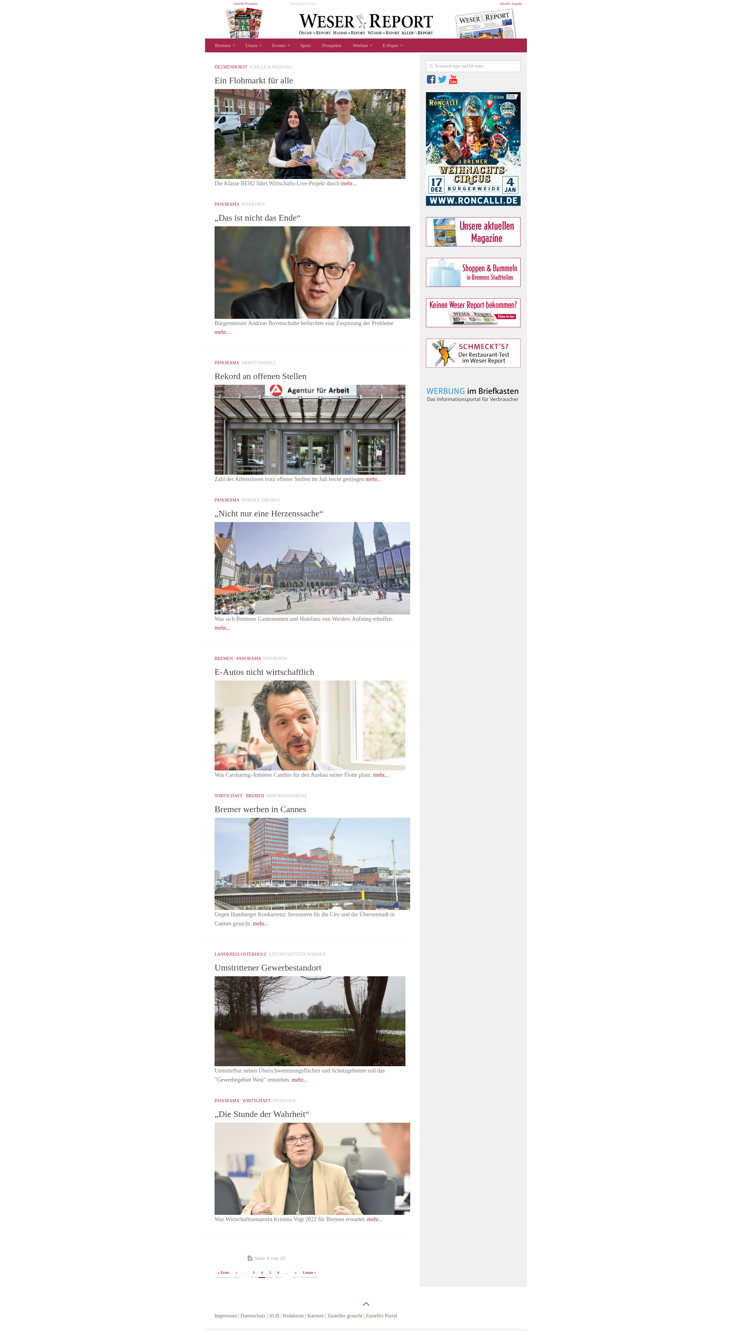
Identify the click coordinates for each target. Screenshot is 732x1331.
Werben (352, 46)
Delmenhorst (231, 69)
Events (276, 46)
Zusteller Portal (381, 1317)
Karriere (315, 1317)
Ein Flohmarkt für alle (259, 81)
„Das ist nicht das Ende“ (264, 219)
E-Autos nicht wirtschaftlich (272, 673)
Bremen (222, 46)
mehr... (349, 185)
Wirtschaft (228, 797)
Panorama (227, 206)
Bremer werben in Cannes (267, 810)
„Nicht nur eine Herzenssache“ (277, 514)
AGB (274, 1317)
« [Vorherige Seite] (236, 1274)
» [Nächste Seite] (296, 1274)
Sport (301, 46)
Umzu (250, 46)
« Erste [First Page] (223, 1274)
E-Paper (381, 46)
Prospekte (326, 46)
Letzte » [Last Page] (309, 1274)
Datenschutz (252, 1317)
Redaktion (293, 1317)
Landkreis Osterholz (241, 956)
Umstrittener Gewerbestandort (276, 969)
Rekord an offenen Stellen (267, 377)
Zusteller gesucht (345, 1317)
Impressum (226, 1317)
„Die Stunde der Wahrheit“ (269, 1115)
